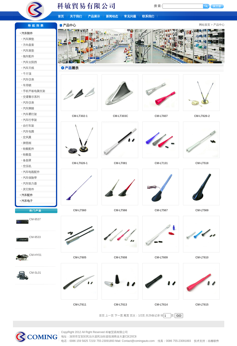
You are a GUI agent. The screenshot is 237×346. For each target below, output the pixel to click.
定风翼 (25, 137)
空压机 (25, 166)
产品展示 (94, 16)
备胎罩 (25, 160)
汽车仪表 (26, 79)
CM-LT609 (161, 257)
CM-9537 (35, 219)
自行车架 (26, 125)
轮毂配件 (26, 148)
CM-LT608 (120, 257)
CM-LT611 (79, 304)
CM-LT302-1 (79, 116)
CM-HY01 (35, 255)
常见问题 (130, 16)
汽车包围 (26, 131)
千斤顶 (25, 73)
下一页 (119, 315)
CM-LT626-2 (202, 116)
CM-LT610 (201, 257)
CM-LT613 (120, 304)
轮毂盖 (25, 154)
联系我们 (148, 16)
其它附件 (26, 189)
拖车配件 (26, 56)
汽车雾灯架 (28, 114)
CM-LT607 (161, 116)
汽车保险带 (28, 177)
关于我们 (76, 16)
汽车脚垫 (26, 39)
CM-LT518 (201, 163)
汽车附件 (26, 33)
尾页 (126, 315)
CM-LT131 (161, 163)
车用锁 (25, 85)
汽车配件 (26, 195)
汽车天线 (26, 68)
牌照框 (25, 143)
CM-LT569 (201, 210)
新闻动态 (112, 16)
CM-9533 (35, 237)
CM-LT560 (79, 210)
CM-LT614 (161, 304)
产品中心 (219, 24)
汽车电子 (26, 200)
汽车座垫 (26, 50)
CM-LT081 (120, 163)
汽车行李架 (28, 120)
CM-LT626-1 (79, 163)
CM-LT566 (120, 210)
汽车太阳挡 (28, 62)
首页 (61, 16)
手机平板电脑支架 (32, 91)
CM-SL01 (35, 272)
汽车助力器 (28, 183)
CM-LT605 (79, 257)
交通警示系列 (29, 96)
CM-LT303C (120, 116)
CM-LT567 (161, 210)
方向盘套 (26, 44)
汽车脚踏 (26, 108)
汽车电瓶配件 (29, 172)
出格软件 (213, 341)
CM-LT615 (201, 304)
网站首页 (204, 24)
